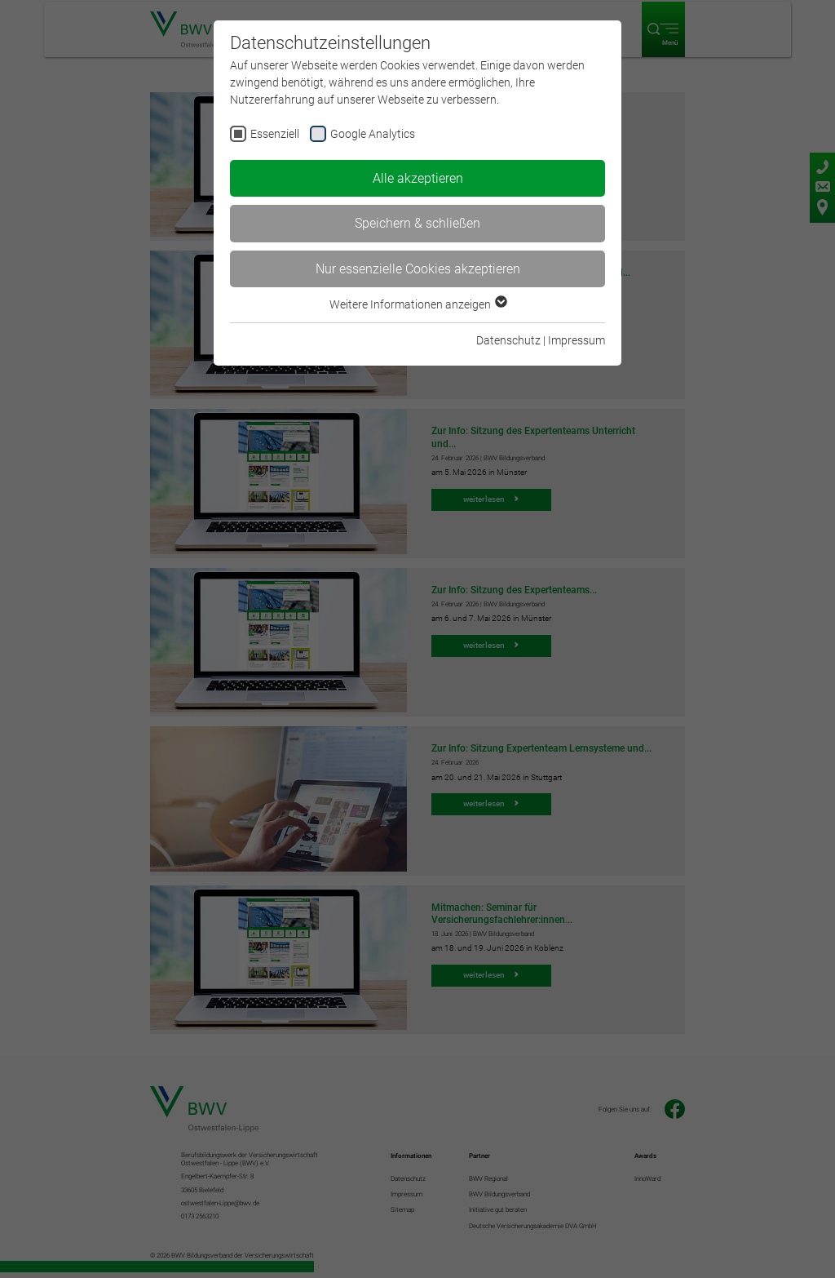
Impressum (576, 340)
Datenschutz (508, 340)
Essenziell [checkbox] (274, 133)
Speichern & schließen (417, 223)
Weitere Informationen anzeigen (417, 304)
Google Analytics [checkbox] (372, 133)
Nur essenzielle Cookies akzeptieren (418, 269)
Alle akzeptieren (418, 178)
